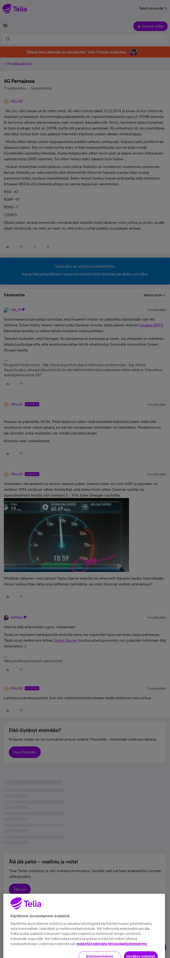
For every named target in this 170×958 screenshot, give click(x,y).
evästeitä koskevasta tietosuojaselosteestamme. (111, 954)
